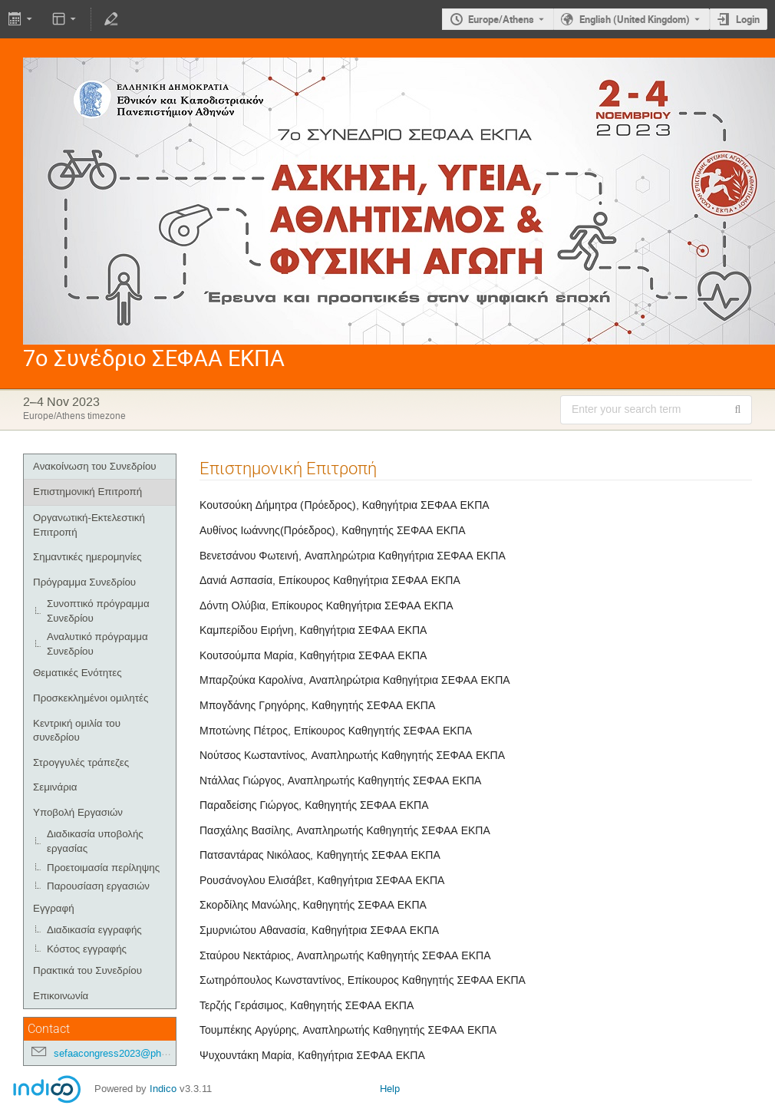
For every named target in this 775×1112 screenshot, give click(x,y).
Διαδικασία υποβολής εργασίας (95, 841)
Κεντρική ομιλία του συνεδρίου (76, 731)
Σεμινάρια (55, 787)
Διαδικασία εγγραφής (94, 929)
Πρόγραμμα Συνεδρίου (84, 582)
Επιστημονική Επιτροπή (87, 491)
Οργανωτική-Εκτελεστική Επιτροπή (89, 525)
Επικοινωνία (60, 995)
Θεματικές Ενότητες (77, 672)
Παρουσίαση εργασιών (98, 886)
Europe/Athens (501, 19)
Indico (163, 1088)
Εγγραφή (53, 908)
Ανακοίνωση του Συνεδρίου (95, 466)
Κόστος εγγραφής (87, 949)
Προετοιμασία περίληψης (103, 867)
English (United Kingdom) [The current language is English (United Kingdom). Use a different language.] (634, 19)
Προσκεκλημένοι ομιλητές (90, 698)
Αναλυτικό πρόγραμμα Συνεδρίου (97, 644)
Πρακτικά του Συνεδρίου (87, 970)
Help (390, 1088)
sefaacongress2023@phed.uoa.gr (128, 1053)
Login (748, 19)
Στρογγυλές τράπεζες (81, 762)
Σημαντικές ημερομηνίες (87, 557)
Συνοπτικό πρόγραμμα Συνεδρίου (98, 611)
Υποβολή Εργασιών (78, 812)
